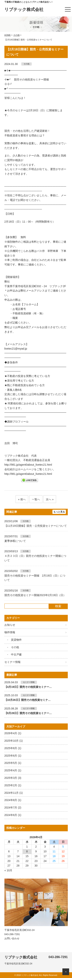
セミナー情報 (12, 661)
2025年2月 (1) (12, 785)
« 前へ (22, 499)
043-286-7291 (12, 934)
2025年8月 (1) (12, 748)
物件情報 (9, 632)
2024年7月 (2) (12, 807)
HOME (7, 35)
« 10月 (8, 870)
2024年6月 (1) (12, 815)
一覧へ (36, 499)
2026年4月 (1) (12, 733)
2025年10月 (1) (13, 740)
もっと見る (59, 511)
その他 (16, 35)
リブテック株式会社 (23, 9)
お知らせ (9, 624)
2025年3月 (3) (12, 777)
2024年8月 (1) (12, 800)
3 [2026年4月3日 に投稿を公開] (45, 846)
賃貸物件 (16, 639)
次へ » (50, 499)
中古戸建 (16, 654)
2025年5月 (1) (12, 762)
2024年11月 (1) (13, 792)
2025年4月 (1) (12, 770)
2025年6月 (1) (12, 755)
